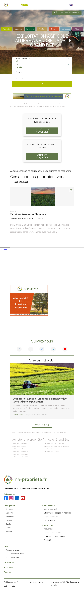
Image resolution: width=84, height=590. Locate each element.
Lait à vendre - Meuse (51, 449)
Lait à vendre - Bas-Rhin (20, 454)
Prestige (42, 29)
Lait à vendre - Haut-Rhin (20, 457)
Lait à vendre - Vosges (51, 451)
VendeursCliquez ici (42, 156)
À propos (8, 567)
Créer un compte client (15, 554)
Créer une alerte (12, 557)
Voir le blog (42, 425)
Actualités (9, 562)
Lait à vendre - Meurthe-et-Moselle (56, 446)
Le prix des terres (51, 517)
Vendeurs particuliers (52, 533)
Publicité (47, 540)
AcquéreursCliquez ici (42, 130)
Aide (6, 546)
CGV (13, 586)
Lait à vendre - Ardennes (20, 443)
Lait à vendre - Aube (19, 446)
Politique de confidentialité (14, 582)
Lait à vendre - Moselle (20, 451)
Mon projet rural (50, 509)
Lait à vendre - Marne (19, 449)
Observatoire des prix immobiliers (57, 513)
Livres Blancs (49, 520)
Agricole (6, 29)
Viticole (78, 29)
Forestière (30, 29)
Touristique (65, 29)
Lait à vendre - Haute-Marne (54, 443)
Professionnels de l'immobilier (56, 536)
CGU (5, 586)
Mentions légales (37, 582)
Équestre (18, 29)
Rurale (54, 29)
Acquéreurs (48, 529)
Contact (8, 572)
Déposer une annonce (66, 13)
